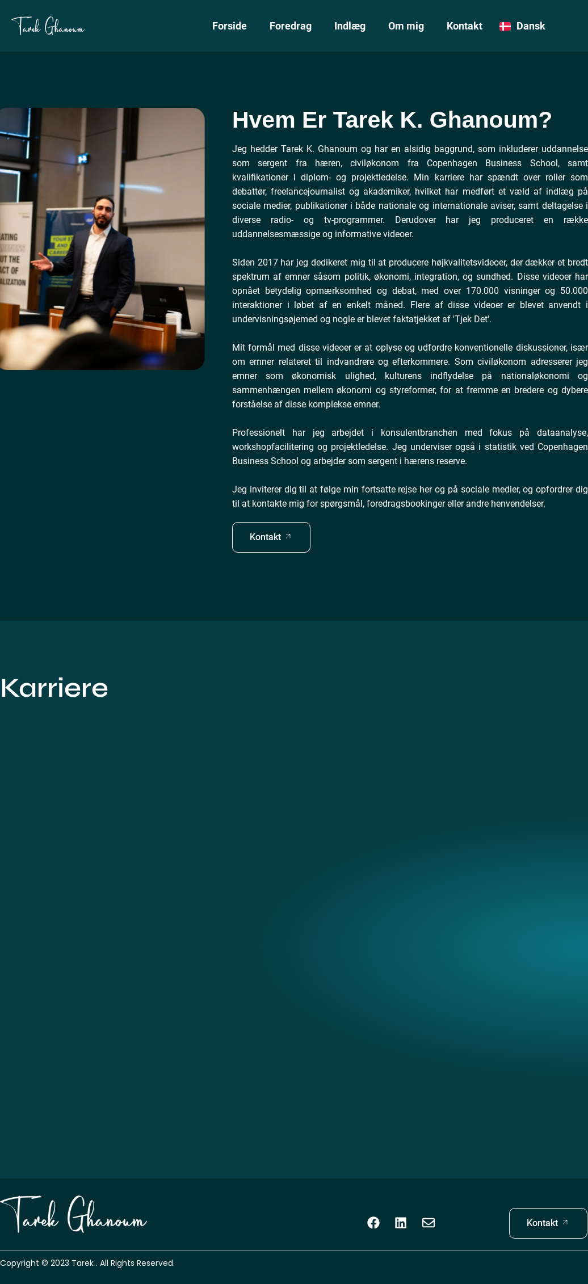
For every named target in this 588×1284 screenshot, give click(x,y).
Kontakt (464, 26)
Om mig (406, 26)
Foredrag (291, 26)
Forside (229, 26)
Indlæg (350, 26)
